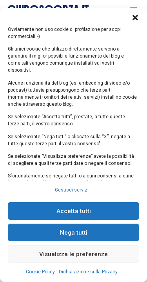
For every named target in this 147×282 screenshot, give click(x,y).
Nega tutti (73, 232)
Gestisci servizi (72, 190)
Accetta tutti (73, 211)
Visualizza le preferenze (73, 254)
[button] (135, 18)
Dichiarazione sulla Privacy (88, 272)
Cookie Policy (40, 272)
